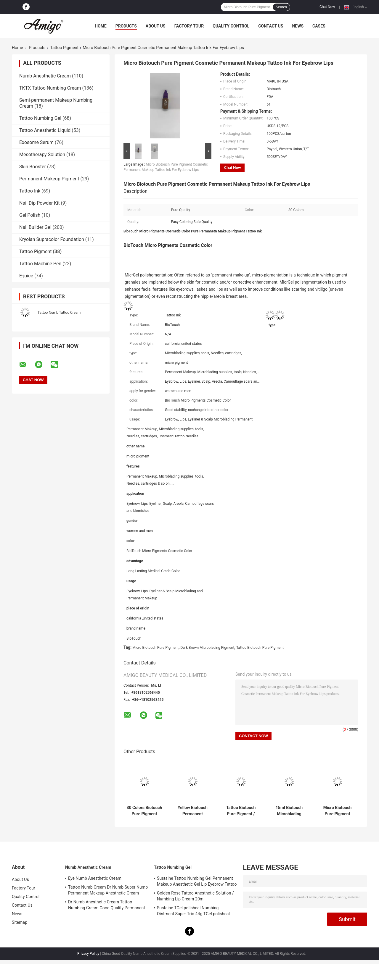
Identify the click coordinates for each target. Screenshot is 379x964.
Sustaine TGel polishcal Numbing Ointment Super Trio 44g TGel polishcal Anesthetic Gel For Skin (193, 911)
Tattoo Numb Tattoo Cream (59, 312)
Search (281, 7)
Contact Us (270, 26)
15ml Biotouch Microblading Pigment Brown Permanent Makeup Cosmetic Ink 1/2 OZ (289, 810)
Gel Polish (29, 215)
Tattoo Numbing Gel (40, 118)
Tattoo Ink (29, 191)
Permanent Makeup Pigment (49, 179)
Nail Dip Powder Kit (39, 203)
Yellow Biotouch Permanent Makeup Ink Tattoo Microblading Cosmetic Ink (192, 810)
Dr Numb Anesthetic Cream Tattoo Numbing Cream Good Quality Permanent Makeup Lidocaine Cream (106, 906)
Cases (318, 26)
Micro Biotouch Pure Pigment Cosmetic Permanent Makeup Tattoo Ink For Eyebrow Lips (337, 810)
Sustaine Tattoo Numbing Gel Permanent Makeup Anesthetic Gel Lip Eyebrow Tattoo (197, 881)
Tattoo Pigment (64, 47)
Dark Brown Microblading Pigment (208, 648)
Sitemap (19, 922)
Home (101, 26)
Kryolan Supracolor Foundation (51, 239)
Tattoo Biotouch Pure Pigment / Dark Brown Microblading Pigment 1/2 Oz (241, 810)
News (297, 26)
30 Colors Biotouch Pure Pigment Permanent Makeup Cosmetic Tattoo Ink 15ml (144, 810)
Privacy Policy (88, 954)
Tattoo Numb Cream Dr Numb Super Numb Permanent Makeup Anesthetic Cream (108, 890)
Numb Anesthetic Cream (45, 76)
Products (126, 26)
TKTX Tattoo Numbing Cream (50, 88)
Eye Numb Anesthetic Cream (94, 878)
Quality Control (231, 26)
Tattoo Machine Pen (40, 263)
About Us (156, 26)
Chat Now (327, 7)
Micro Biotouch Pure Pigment (155, 648)
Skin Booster (32, 166)
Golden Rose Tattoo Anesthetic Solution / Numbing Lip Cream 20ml (195, 896)
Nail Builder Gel (35, 227)
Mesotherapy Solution (42, 154)
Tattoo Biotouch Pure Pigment (260, 648)
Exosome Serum (36, 142)
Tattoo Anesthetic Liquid (44, 130)
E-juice (26, 276)
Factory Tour (189, 26)
